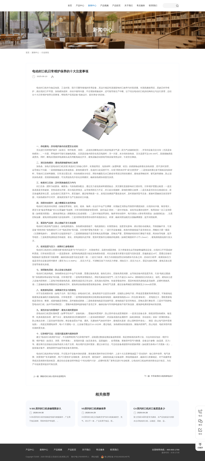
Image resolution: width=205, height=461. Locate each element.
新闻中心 (92, 5)
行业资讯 (45, 52)
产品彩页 (116, 5)
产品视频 (104, 5)
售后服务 (141, 5)
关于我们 (128, 5)
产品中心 (80, 5)
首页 (70, 5)
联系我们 (153, 5)
